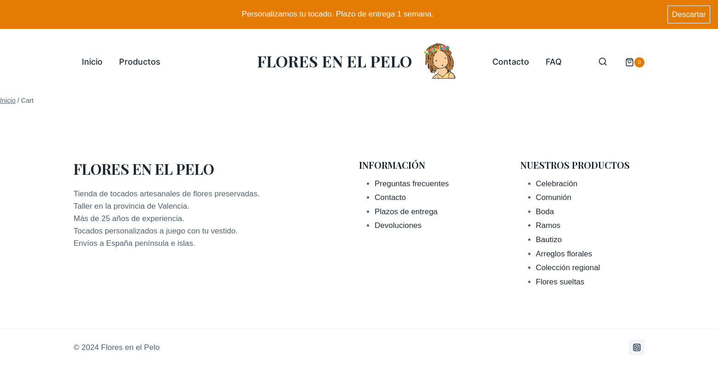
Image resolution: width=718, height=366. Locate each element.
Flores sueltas (560, 281)
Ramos (548, 225)
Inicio (92, 62)
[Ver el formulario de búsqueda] (602, 62)
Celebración (557, 183)
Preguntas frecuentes (412, 183)
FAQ (554, 62)
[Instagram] (636, 347)
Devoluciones (398, 225)
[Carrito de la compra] (630, 62)
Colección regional (568, 267)
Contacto (510, 62)
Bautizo (549, 239)
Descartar (689, 14)
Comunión (554, 197)
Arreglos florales (564, 254)
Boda (545, 211)
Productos (139, 62)
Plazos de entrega (406, 211)
